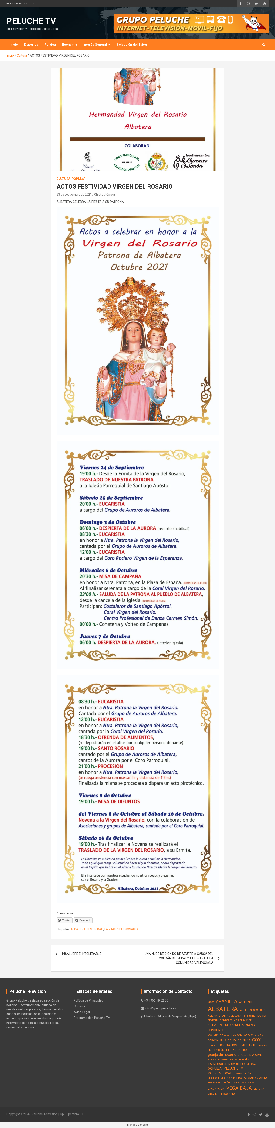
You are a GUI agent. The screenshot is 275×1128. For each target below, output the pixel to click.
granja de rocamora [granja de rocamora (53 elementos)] (223, 1055)
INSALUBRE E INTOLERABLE (81, 954)
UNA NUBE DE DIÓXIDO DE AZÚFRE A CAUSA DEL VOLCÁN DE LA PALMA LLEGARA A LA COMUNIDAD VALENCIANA (179, 958)
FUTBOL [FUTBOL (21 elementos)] (243, 1049)
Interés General (95, 44)
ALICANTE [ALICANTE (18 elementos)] (214, 1015)
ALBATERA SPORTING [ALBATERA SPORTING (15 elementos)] (252, 1010)
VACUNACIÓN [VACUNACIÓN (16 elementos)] (216, 1088)
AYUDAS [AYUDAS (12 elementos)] (261, 1016)
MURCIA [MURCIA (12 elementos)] (251, 1064)
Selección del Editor (132, 44)
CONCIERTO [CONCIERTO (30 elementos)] (216, 1030)
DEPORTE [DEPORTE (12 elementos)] (213, 1045)
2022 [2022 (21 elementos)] (211, 1002)
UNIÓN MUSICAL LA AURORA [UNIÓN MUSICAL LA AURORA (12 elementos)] (238, 1082)
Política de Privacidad (88, 1000)
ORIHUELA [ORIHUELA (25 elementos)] (215, 1068)
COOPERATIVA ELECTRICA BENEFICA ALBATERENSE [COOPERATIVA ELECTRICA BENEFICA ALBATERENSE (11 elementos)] (235, 1035)
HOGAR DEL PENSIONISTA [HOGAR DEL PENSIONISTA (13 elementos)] (222, 1059)
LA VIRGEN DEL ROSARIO (121, 929)
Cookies (79, 1006)
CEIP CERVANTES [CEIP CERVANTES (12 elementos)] (243, 1020)
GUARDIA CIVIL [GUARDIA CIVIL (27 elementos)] (251, 1055)
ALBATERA (78, 929)
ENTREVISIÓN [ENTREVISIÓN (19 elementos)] (216, 1049)
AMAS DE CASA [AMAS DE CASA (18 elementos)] (231, 1015)
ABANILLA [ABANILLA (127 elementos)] (226, 1001)
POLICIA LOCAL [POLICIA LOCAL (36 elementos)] (220, 1073)
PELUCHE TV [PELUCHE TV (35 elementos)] (233, 1068)
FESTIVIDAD (95, 929)
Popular (79, 178)
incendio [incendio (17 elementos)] (244, 1059)
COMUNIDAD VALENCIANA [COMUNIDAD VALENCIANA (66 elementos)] (232, 1025)
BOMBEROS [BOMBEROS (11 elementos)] (226, 1020)
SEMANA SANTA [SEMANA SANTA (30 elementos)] (255, 1078)
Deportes (31, 44)
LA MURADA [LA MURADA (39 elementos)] (217, 1064)
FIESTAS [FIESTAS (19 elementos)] (231, 1049)
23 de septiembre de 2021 (74, 194)
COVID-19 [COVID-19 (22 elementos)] (244, 1040)
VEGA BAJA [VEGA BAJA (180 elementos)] (239, 1088)
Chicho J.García (104, 194)
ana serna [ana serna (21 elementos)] (249, 1015)
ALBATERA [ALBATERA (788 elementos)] (223, 1009)
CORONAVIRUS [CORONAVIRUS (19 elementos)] (217, 1040)
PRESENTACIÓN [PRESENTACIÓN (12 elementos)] (242, 1073)
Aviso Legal (82, 1012)
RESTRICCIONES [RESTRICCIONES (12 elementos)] (216, 1078)
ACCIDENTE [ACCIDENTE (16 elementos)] (246, 1002)
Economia (69, 44)
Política (50, 44)
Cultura (63, 178)
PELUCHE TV (31, 21)
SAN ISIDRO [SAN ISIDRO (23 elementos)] (234, 1078)
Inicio (14, 44)
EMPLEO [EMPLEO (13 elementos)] (262, 1045)
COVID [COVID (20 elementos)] (232, 1040)
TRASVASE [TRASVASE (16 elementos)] (214, 1082)
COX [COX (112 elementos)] (256, 1039)
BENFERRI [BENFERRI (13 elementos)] (213, 1020)
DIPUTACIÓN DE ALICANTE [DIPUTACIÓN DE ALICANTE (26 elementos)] (238, 1045)
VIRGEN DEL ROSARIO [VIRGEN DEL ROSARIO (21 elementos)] (221, 1093)
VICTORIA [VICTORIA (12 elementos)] (259, 1088)
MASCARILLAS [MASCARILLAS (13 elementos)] (236, 1064)
